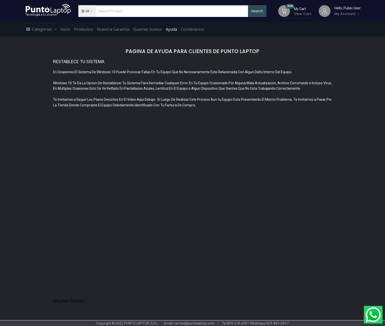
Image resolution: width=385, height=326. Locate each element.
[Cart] (284, 11)
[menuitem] (65, 29)
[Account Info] (347, 13)
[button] (86, 11)
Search (257, 11)
